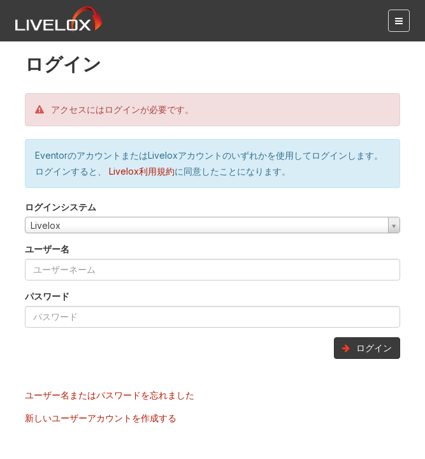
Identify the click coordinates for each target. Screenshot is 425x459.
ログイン (367, 347)
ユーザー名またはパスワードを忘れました (109, 395)
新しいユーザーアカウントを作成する (100, 417)
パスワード (47, 296)
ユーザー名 (47, 249)
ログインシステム (60, 206)
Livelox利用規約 (140, 171)
